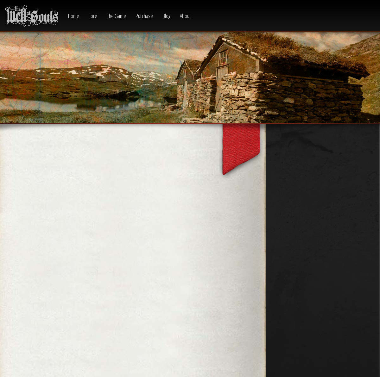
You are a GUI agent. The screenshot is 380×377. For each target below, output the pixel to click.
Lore (93, 16)
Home (73, 16)
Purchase (144, 16)
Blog (166, 16)
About (185, 16)
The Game (116, 16)
